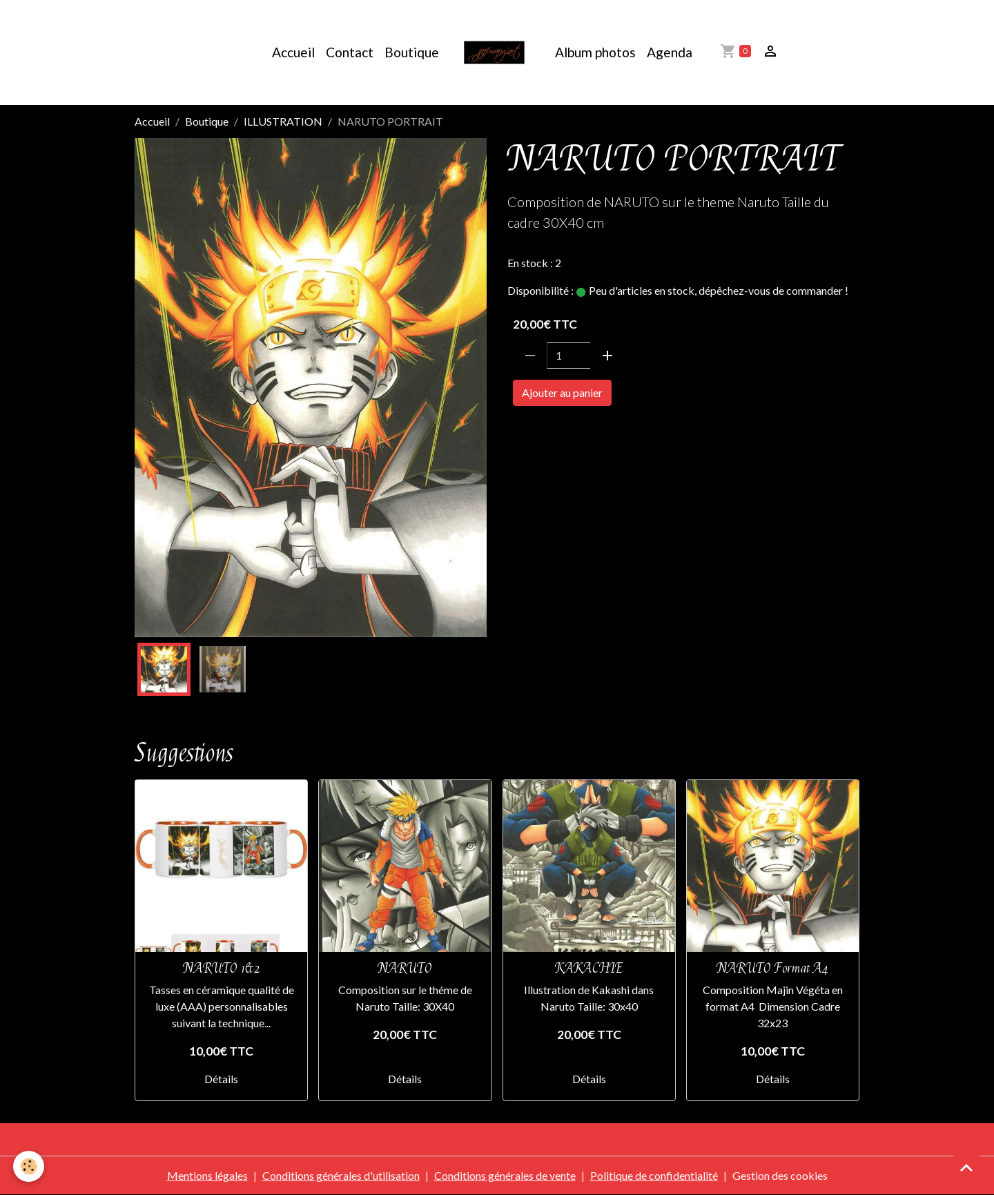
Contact (349, 52)
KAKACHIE (589, 968)
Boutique (411, 52)
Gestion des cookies (780, 1175)
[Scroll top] (966, 1167)
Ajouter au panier (562, 392)
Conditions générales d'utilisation (341, 1175)
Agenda (669, 52)
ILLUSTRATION (283, 121)
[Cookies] (29, 1166)
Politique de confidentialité (654, 1175)
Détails (221, 1078)
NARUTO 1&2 (221, 968)
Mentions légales (207, 1175)
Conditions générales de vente (505, 1175)
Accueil (293, 52)
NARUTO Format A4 (772, 968)
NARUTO (534, 432)
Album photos (595, 52)
